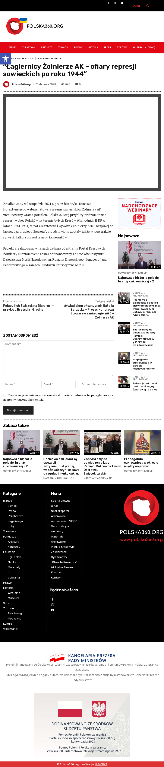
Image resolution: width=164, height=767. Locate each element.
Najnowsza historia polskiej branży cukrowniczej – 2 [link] (139, 279)
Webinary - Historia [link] (49, 58)
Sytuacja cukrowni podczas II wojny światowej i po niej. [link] (145, 386)
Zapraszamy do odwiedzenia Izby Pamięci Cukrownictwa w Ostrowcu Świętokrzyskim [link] (144, 337)
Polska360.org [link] (21, 84)
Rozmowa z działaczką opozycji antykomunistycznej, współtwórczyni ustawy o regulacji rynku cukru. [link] (147, 307)
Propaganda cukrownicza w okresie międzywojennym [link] (141, 462)
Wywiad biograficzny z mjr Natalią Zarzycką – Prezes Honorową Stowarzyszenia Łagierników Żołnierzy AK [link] (89, 311)
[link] (5, 58)
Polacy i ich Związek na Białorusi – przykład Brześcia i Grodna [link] (28, 307)
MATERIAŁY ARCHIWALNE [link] (18, 58)
